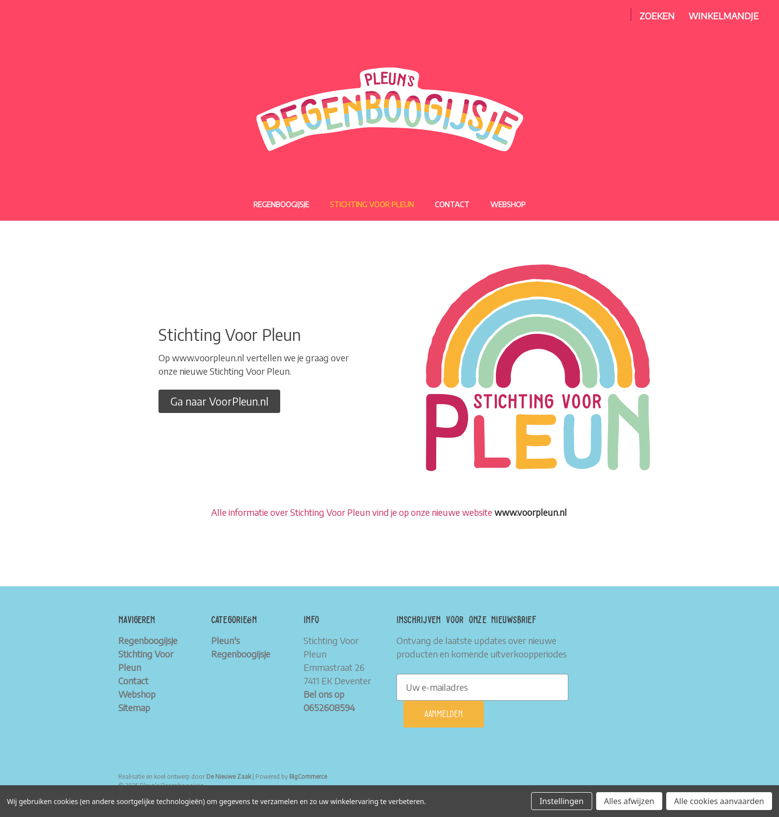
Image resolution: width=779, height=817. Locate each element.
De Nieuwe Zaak (228, 776)
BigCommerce (308, 776)
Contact (452, 204)
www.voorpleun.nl (530, 512)
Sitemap (134, 707)
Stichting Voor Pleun (372, 204)
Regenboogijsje (281, 204)
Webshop (508, 204)
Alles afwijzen (629, 801)
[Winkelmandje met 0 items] (724, 15)
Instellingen (562, 801)
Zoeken (657, 15)
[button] (219, 401)
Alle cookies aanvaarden (719, 801)
